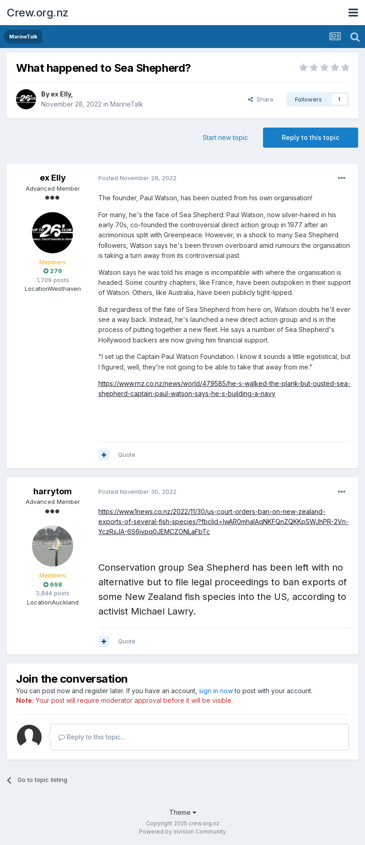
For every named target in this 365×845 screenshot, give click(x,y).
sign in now (216, 691)
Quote (126, 454)
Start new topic (225, 137)
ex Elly (61, 94)
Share (261, 99)
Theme (182, 812)
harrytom (52, 491)
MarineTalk (126, 104)
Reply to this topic (310, 137)
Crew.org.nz (38, 12)
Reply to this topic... (92, 737)
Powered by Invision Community (182, 831)
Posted (137, 178)
